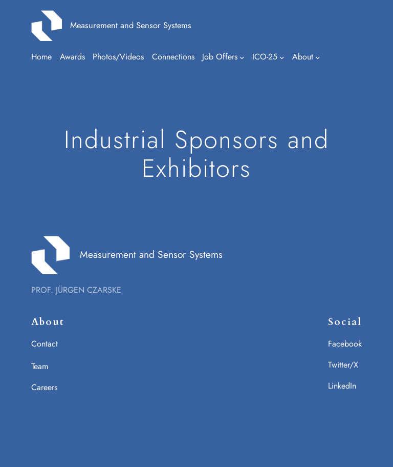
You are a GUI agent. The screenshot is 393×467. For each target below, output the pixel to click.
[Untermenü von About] (317, 57)
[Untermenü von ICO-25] (282, 57)
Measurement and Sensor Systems (130, 25)
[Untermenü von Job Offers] (242, 57)
